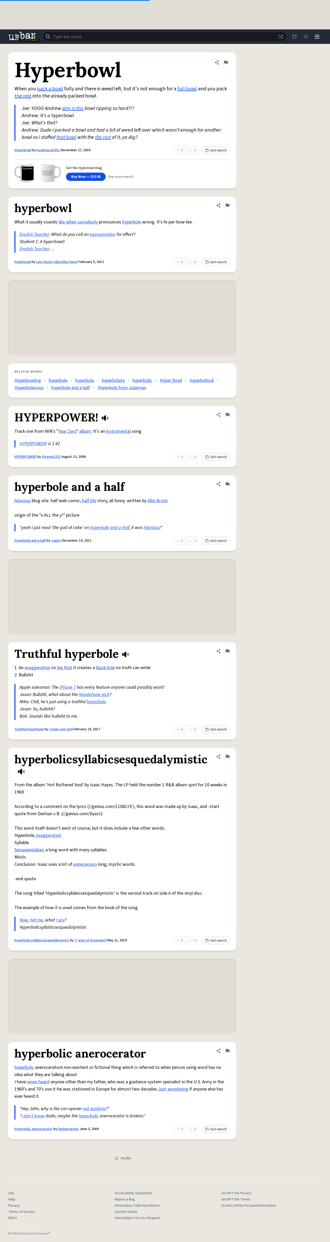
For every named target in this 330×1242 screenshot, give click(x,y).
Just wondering (173, 1089)
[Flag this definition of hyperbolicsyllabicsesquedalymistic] (227, 756)
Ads (11, 1193)
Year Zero (67, 431)
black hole (105, 667)
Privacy (14, 1205)
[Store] (294, 36)
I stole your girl (61, 729)
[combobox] (164, 36)
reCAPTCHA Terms (235, 1199)
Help (11, 1199)
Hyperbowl (22, 150)
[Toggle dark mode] (305, 36)
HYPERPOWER (33, 443)
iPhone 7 (68, 687)
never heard (38, 1082)
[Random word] (280, 37)
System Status (126, 1211)
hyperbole (131, 222)
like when (67, 222)
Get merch (216, 150)
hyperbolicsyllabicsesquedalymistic (41, 940)
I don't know (33, 1116)
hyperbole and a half (70, 387)
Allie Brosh (157, 501)
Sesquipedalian (28, 850)
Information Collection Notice (137, 1205)
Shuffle (122, 1158)
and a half (119, 527)
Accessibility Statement (133, 1193)
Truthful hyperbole (29, 729)
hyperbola (84, 380)
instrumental (118, 431)
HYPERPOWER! (25, 456)
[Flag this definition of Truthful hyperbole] (227, 651)
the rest (22, 96)
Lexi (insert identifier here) (57, 262)
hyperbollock (202, 380)
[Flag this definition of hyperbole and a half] (227, 484)
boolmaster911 (48, 150)
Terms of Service (21, 1211)
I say (60, 920)
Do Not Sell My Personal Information (248, 1205)
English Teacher (34, 234)
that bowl (66, 137)
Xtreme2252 (51, 456)
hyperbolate (113, 380)
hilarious (22, 501)
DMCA (12, 1218)
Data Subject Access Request (137, 1218)
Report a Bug (125, 1199)
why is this (73, 108)
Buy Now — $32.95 (86, 176)
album (85, 431)
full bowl (187, 88)
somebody (87, 222)
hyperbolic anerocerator (33, 1129)
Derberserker (68, 1129)
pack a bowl (50, 88)
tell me (36, 920)
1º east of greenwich (90, 940)
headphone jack (94, 694)
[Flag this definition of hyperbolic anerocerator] (227, 1051)
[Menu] (317, 36)
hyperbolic (142, 380)
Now (24, 920)
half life (89, 501)
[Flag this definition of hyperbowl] (227, 205)
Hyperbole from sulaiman (122, 387)
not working (94, 1108)
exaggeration (103, 234)
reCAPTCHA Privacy (236, 1193)
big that (64, 667)
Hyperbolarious (29, 387)
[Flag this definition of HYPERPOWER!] (227, 415)
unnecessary (85, 864)
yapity (56, 540)
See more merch (121, 176)
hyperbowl (22, 262)
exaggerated (48, 835)
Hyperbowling (27, 380)
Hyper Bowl (171, 380)
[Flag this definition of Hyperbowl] (226, 62)
